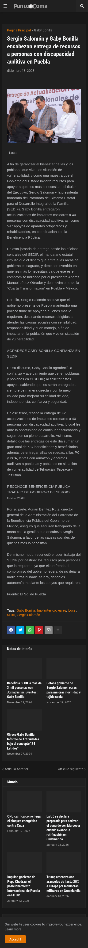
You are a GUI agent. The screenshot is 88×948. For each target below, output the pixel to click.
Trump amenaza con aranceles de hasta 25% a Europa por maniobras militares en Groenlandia (63, 884)
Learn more (13, 929)
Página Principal (19, 30)
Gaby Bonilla (43, 30)
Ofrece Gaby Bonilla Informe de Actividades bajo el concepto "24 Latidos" (23, 741)
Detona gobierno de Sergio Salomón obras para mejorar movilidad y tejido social (63, 690)
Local (72, 610)
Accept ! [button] (15, 939)
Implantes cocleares (51, 610)
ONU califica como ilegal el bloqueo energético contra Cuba (24, 821)
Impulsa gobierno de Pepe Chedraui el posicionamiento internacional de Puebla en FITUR (23, 886)
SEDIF (11, 615)
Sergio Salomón (28, 615)
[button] (5, 6)
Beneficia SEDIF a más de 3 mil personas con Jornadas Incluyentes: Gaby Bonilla (24, 690)
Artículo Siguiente (70, 769)
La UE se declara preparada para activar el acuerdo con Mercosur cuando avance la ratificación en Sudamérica (63, 827)
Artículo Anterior (16, 769)
